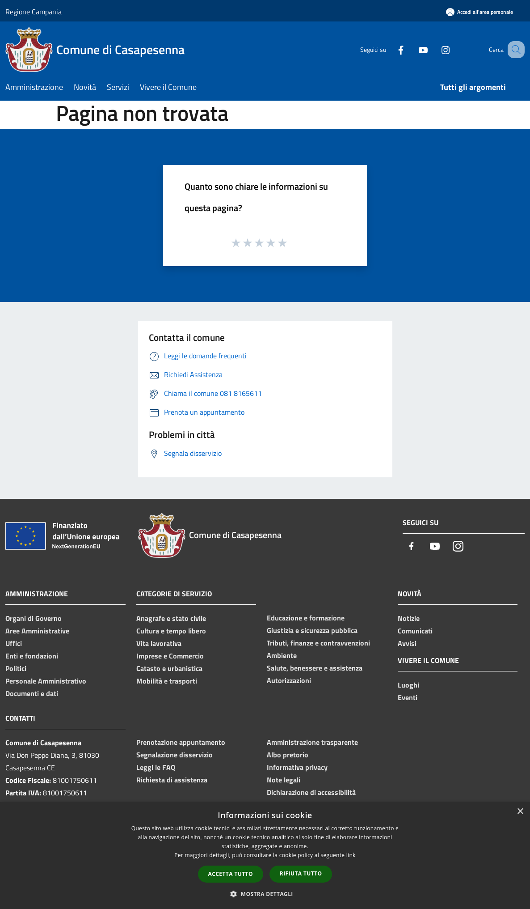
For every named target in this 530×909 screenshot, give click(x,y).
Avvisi (407, 643)
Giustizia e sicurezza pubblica (312, 630)
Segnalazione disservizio (174, 754)
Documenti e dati (31, 693)
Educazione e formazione (306, 617)
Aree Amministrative (37, 630)
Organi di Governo (33, 618)
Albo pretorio (287, 754)
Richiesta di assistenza (171, 779)
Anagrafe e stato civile (171, 618)
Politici (15, 668)
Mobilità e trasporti (166, 680)
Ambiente (282, 655)
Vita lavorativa (158, 643)
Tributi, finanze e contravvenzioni (318, 642)
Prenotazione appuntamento (180, 742)
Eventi (407, 697)
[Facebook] (390, 49)
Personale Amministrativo (45, 680)
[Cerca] (514, 49)
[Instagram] (434, 49)
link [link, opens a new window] (351, 855)
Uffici (13, 643)
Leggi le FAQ (155, 767)
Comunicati (415, 630)
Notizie (409, 618)
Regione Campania (33, 11)
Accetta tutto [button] (230, 874)
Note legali (283, 779)
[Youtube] (412, 49)
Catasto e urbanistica (169, 668)
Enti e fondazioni (31, 655)
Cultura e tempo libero (171, 630)
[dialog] (265, 855)
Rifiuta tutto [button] (301, 873)
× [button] (520, 811)
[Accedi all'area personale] (479, 11)
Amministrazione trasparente (312, 742)
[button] (265, 893)
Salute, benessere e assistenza (314, 668)
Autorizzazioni (289, 680)
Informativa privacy (297, 767)
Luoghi (408, 685)
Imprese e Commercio (170, 655)
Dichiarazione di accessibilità (311, 792)
